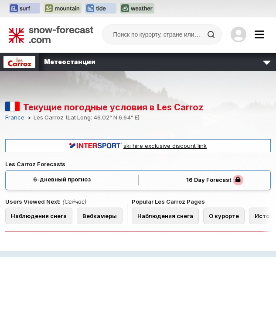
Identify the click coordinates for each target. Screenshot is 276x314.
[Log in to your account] (238, 34)
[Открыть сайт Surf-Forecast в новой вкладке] (24, 8)
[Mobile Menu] (259, 34)
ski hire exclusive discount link (138, 145)
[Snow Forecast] (51, 34)
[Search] (211, 34)
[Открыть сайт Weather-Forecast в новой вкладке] (137, 8)
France (14, 117)
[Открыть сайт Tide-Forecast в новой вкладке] (100, 8)
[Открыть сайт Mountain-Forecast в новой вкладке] (63, 8)
